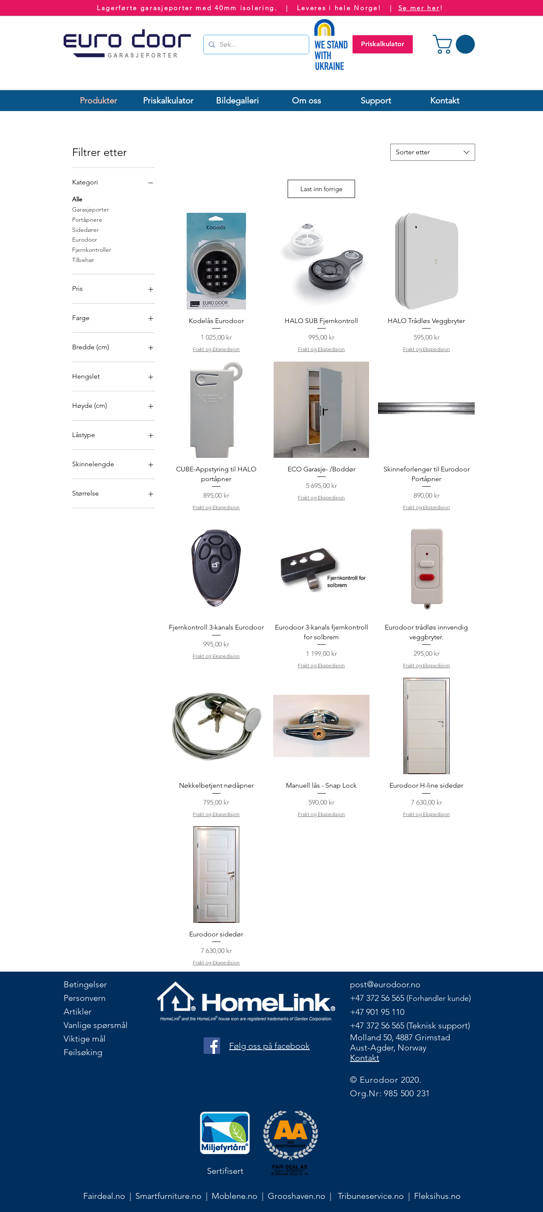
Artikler (78, 1011)
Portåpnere (87, 219)
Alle (77, 199)
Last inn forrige (321, 189)
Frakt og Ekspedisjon (216, 349)
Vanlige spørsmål (96, 1025)
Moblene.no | (240, 1196)
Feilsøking (83, 1052)
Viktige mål (85, 1039)
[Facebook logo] (212, 1045)
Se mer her (419, 8)
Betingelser (85, 984)
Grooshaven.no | (303, 1196)
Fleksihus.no (437, 1196)
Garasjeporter (90, 209)
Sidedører (85, 229)
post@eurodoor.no (385, 984)
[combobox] (432, 152)
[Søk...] (255, 44)
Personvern (85, 998)
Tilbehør (83, 259)
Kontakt (364, 1058)
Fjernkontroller (91, 249)
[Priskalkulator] (382, 44)
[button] (456, 44)
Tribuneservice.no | (376, 1196)
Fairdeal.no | (109, 1196)
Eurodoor (84, 239)
